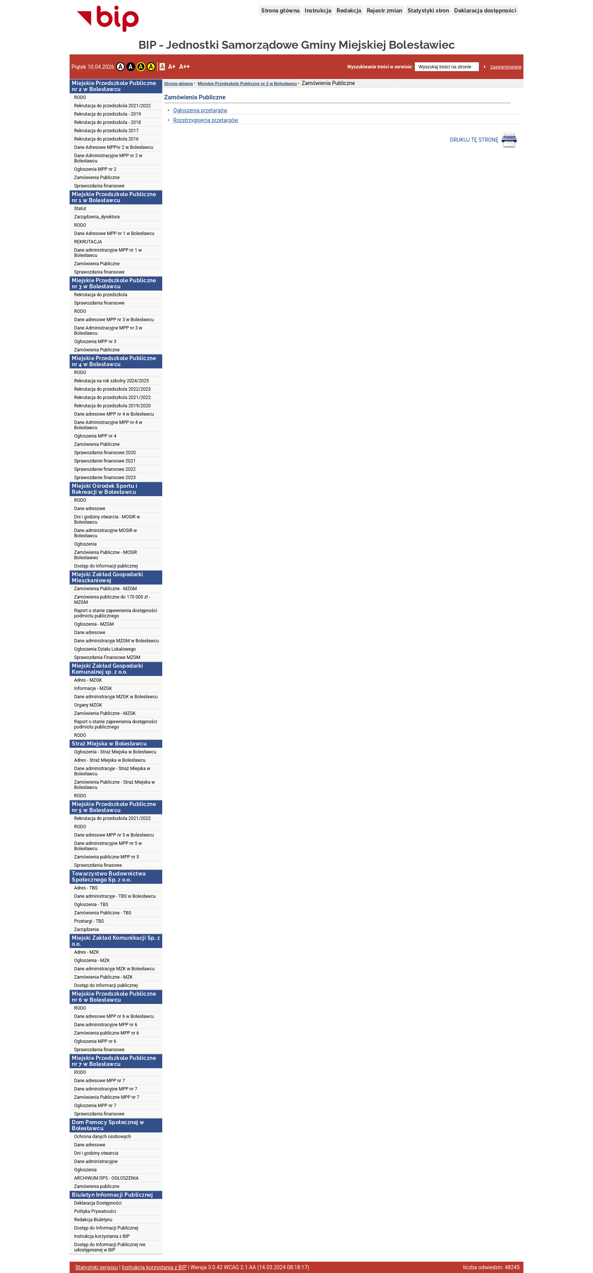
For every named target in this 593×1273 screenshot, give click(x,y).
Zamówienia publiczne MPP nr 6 (106, 1033)
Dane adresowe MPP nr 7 (99, 1080)
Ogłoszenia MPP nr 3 (95, 341)
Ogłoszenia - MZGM (94, 624)
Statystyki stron (428, 11)
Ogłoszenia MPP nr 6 (95, 1041)
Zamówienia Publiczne (97, 177)
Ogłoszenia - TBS (91, 904)
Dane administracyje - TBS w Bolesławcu (115, 896)
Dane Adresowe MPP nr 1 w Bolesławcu (114, 233)
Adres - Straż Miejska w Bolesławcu (110, 760)
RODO (80, 97)
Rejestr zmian (384, 11)
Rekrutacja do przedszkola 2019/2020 (112, 405)
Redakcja (349, 11)
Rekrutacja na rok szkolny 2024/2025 (111, 381)
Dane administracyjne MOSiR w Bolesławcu (105, 533)
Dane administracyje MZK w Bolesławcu (114, 968)
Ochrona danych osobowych (102, 1136)
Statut (80, 208)
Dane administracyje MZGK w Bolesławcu (116, 696)
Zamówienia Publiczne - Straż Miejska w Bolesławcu (114, 785)
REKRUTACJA (88, 241)
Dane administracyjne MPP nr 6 (105, 1024)
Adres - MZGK (88, 680)
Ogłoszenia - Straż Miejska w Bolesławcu (115, 752)
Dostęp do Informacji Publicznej (106, 1228)
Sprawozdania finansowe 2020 (105, 452)
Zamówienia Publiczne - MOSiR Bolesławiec (105, 555)
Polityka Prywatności (95, 1211)
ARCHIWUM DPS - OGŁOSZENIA (106, 1178)
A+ (171, 66)
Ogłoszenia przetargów (200, 110)
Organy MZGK (88, 705)
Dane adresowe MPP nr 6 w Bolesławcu (114, 1016)
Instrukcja (318, 11)
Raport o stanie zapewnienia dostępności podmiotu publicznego (115, 613)
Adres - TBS (86, 888)
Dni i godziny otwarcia (96, 1153)
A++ (184, 66)
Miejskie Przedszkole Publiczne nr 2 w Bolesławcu (247, 83)
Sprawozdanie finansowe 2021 (105, 461)
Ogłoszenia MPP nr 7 (95, 1105)
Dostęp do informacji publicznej (106, 566)
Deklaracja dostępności (485, 11)
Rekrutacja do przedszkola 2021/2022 (112, 105)
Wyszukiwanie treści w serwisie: (380, 67)
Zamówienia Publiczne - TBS (102, 913)
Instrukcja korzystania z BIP (102, 1236)
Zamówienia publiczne (97, 1186)
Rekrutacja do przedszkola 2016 (106, 139)
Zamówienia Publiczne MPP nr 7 (106, 1097)
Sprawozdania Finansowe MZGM (107, 657)
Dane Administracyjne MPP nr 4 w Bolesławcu (108, 425)
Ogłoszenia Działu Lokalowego (105, 649)
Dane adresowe (89, 508)
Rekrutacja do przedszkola (100, 294)
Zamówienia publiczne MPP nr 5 (106, 857)
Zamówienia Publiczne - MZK (103, 977)
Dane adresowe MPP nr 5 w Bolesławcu (114, 835)
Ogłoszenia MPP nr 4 (95, 436)
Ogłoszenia (85, 544)
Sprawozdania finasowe (98, 865)
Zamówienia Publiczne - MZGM (105, 588)
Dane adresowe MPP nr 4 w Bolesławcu (114, 414)
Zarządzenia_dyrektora (97, 217)
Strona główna (280, 11)
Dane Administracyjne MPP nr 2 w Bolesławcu (108, 158)
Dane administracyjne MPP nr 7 (105, 1089)
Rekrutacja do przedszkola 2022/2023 (112, 389)
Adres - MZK (86, 952)
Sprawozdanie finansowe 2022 (105, 469)
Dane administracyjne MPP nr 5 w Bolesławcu (108, 846)
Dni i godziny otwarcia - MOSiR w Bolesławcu (107, 519)
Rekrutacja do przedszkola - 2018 (107, 122)
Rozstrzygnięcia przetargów (205, 120)
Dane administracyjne (96, 1161)
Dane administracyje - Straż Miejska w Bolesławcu (112, 771)
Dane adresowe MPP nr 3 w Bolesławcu (114, 319)
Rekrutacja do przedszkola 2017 (106, 130)
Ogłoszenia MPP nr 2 (95, 169)
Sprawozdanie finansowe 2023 (105, 477)
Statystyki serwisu (96, 1267)
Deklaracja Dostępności (98, 1203)
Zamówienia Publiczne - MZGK (105, 713)
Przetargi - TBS (89, 921)
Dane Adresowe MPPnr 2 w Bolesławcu (113, 147)
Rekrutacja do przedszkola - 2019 (107, 114)
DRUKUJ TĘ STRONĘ (484, 140)
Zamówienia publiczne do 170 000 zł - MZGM (112, 599)
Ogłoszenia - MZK (92, 960)
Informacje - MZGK (93, 688)
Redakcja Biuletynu (93, 1219)
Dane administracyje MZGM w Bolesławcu (116, 640)
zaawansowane (506, 67)
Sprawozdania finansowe (99, 186)
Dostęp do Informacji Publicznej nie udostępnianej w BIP (109, 1247)
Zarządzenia (86, 929)
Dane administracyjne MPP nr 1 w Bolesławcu (108, 252)
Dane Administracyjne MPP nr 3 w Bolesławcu (108, 330)
